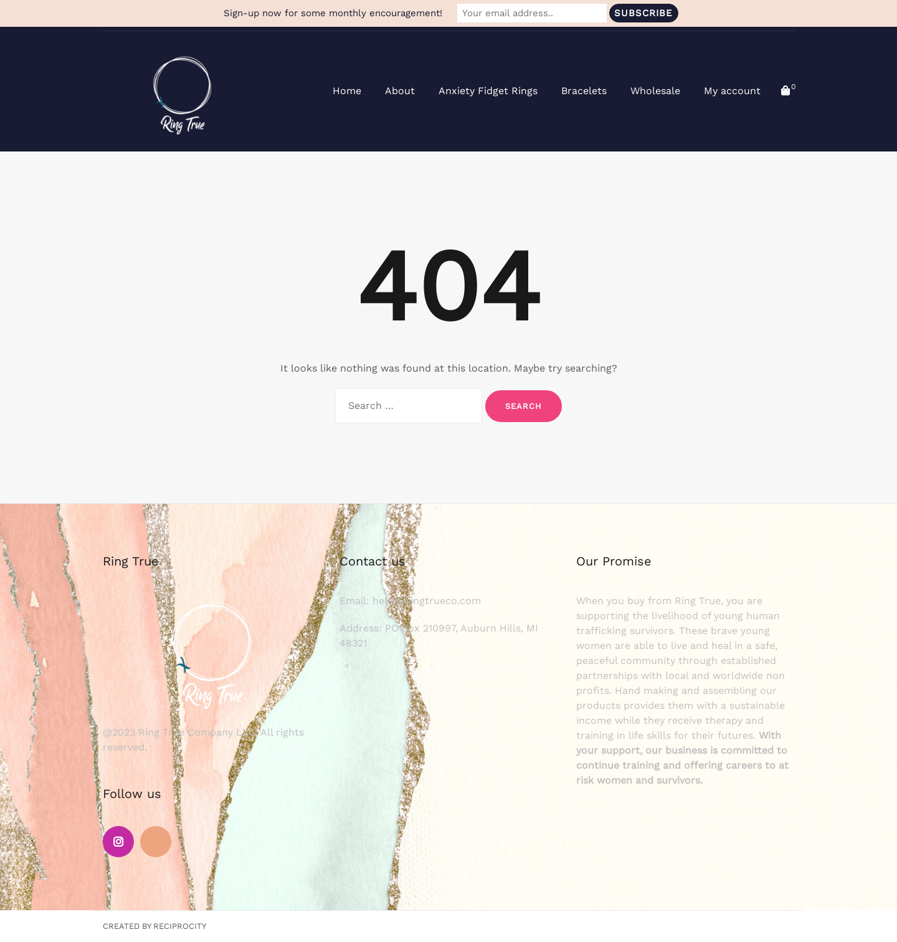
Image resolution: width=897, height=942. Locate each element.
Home (347, 91)
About (400, 91)
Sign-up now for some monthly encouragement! (333, 13)
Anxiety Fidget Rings (488, 91)
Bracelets (584, 91)
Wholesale (655, 91)
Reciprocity (179, 926)
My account (732, 91)
